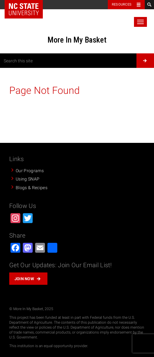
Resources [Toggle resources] (122, 4)
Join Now (24, 278)
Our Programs (30, 170)
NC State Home (24, 9)
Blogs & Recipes (31, 187)
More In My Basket (77, 40)
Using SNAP (27, 178)
